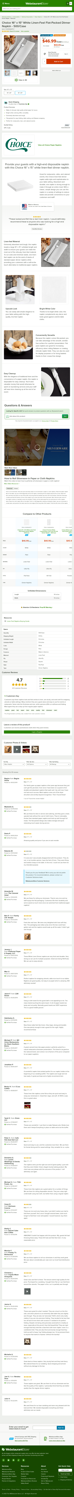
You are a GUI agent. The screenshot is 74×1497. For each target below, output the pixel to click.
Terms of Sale (6, 1489)
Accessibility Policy (36, 1489)
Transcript (9, 488)
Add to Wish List (56, 70)
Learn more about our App (57, 1440)
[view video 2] (17, 749)
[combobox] (37, 9)
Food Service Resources (28, 1478)
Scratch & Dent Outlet (27, 1471)
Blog (22, 1469)
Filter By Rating (53, 761)
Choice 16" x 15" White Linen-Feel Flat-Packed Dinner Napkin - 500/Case (27, 531)
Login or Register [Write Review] (37, 732)
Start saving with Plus (21, 1440)
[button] (7, 73)
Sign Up (61, 1428)
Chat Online (62, 1477)
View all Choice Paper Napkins (49, 145)
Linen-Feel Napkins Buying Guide (24, 621)
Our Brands (44, 1471)
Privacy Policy (54, 421)
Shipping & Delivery (65, 1480)
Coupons (23, 1476)
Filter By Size (30, 761)
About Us (44, 1469)
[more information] (28, 104)
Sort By (6, 761)
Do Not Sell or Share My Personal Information (57, 1489)
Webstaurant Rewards (8, 1471)
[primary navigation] (6, 3)
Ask (65, 416)
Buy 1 (43, 38)
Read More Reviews (37, 229)
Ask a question (25, 31)
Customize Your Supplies (9, 1476)
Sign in (66, 54)
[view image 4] (35, 749)
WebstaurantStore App (8, 1474)
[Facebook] (13, 1460)
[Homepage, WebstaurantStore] (37, 3)
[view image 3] (26, 749)
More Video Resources (11, 483)
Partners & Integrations (9, 1481)
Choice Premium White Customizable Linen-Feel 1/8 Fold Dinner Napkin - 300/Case (49, 531)
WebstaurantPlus (7, 1469)
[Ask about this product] (37, 416)
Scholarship (44, 1478)
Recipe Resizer (6, 1478)
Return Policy (45, 1483)
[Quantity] (44, 61)
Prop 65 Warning (46, 607)
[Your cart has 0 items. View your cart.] (69, 3)
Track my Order (65, 1474)
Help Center (65, 1470)
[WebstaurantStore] (26, 1449)
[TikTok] (18, 1460)
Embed (16, 488)
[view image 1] (8, 749)
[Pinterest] (23, 1460)
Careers (43, 1474)
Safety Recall (25, 1483)
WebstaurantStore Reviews (29, 1481)
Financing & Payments (47, 1476)
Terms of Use (45, 421)
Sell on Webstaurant (47, 1481)
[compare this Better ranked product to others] (67, 125)
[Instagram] (3, 1460)
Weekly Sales (25, 1474)
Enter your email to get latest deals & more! (18, 1428)
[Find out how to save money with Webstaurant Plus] (26, 535)
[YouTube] (8, 1460)
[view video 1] (27, 1291)
